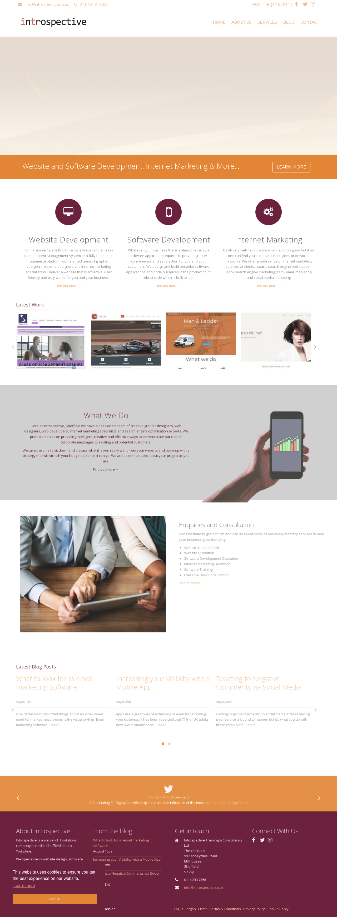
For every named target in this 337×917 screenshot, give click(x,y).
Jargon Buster (277, 4)
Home (219, 22)
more (39, 724)
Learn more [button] (24, 885)
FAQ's (178, 908)
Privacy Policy (254, 908)
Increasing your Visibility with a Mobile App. (111, 859)
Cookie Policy (278, 908)
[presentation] (299, 347)
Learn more (290, 167)
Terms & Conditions (225, 908)
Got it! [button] (54, 899)
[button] (147, 743)
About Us (241, 22)
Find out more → (61, 285)
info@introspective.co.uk (220, 887)
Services (267, 22)
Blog (288, 22)
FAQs (255, 4)
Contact (309, 22)
